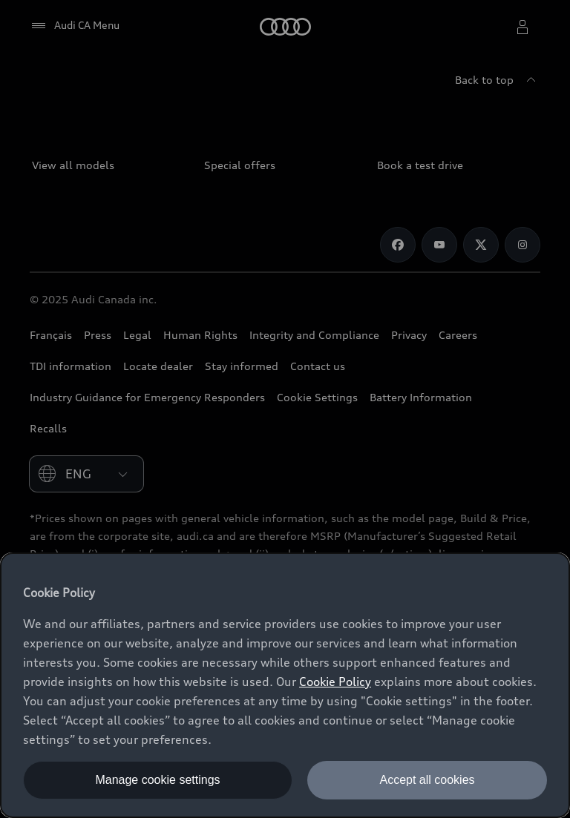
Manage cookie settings (157, 780)
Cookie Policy (335, 681)
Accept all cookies (426, 780)
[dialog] (285, 685)
